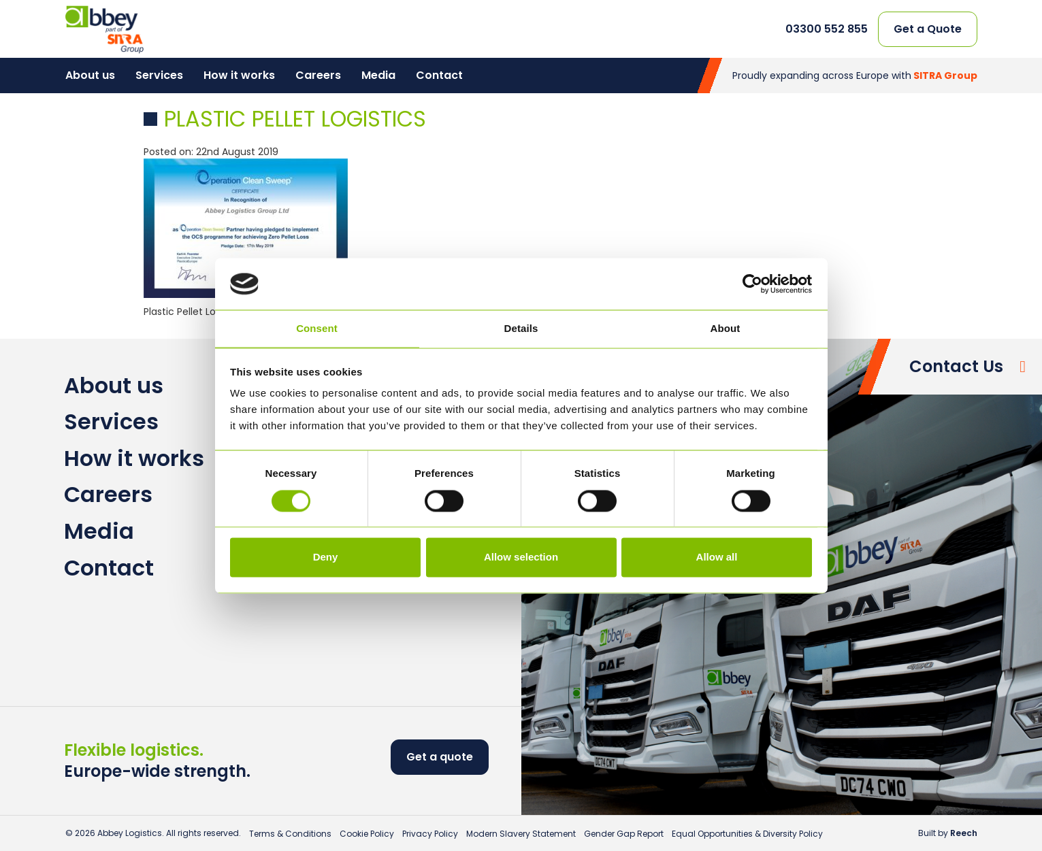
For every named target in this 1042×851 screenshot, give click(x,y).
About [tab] (725, 329)
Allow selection (521, 557)
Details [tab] (521, 329)
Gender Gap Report (624, 833)
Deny (325, 557)
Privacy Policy (430, 833)
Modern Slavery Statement (521, 833)
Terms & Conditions (290, 833)
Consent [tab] (317, 329)
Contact (439, 75)
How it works (239, 75)
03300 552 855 (826, 29)
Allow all (717, 557)
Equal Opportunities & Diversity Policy (747, 833)
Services (159, 75)
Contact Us (956, 366)
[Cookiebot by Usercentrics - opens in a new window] (752, 283)
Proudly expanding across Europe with (854, 75)
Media (378, 75)
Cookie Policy (367, 833)
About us (90, 75)
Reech (963, 833)
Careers (318, 75)
